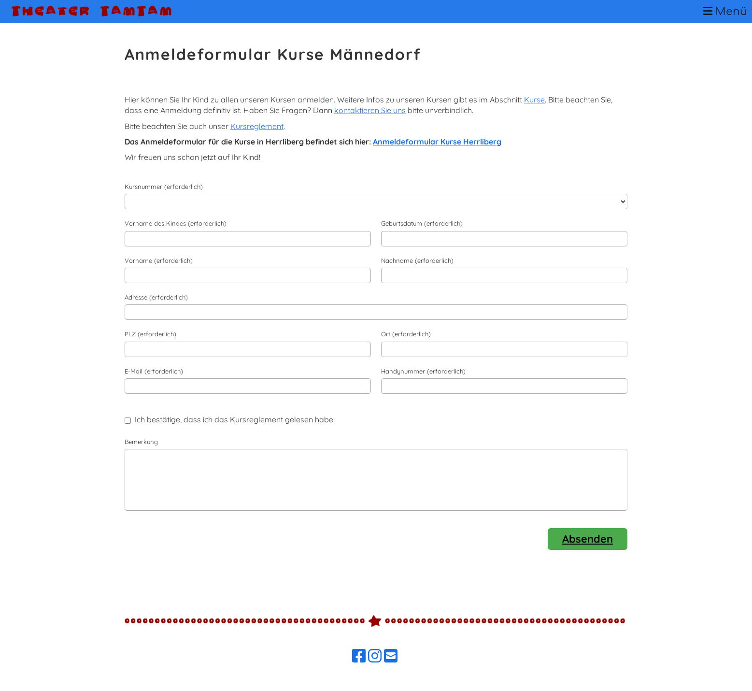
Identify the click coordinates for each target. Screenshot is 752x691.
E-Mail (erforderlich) (154, 371)
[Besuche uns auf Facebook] (359, 655)
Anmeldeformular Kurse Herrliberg (437, 141)
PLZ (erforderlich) (150, 334)
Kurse (534, 99)
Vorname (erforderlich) (159, 260)
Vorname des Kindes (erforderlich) (176, 223)
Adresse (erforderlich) (156, 297)
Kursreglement (257, 126)
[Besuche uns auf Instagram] (375, 655)
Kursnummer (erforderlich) (164, 186)
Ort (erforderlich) (406, 334)
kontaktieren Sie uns (370, 110)
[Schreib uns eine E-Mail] (390, 655)
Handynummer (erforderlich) (423, 371)
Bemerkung (141, 442)
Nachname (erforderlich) (417, 260)
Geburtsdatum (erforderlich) (422, 223)
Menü (725, 11)
